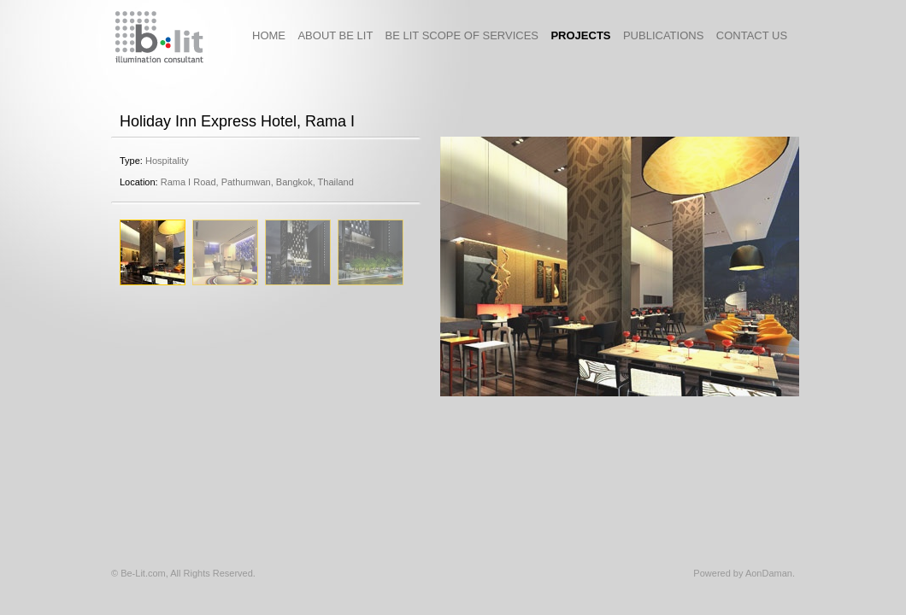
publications (669, 35)
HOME (274, 35)
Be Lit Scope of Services (468, 35)
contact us (751, 35)
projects (586, 35)
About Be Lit (341, 35)
